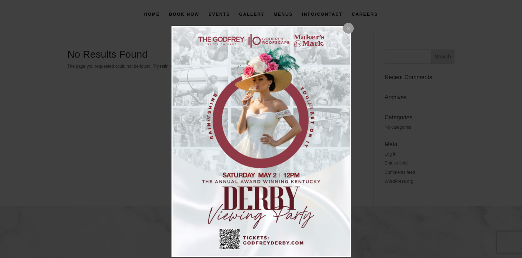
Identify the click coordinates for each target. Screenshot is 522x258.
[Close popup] (348, 28)
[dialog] (261, 141)
